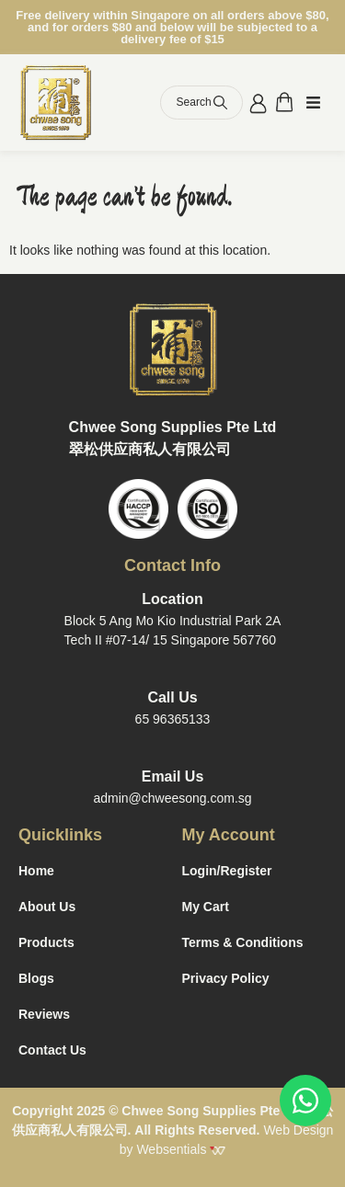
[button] (313, 103)
